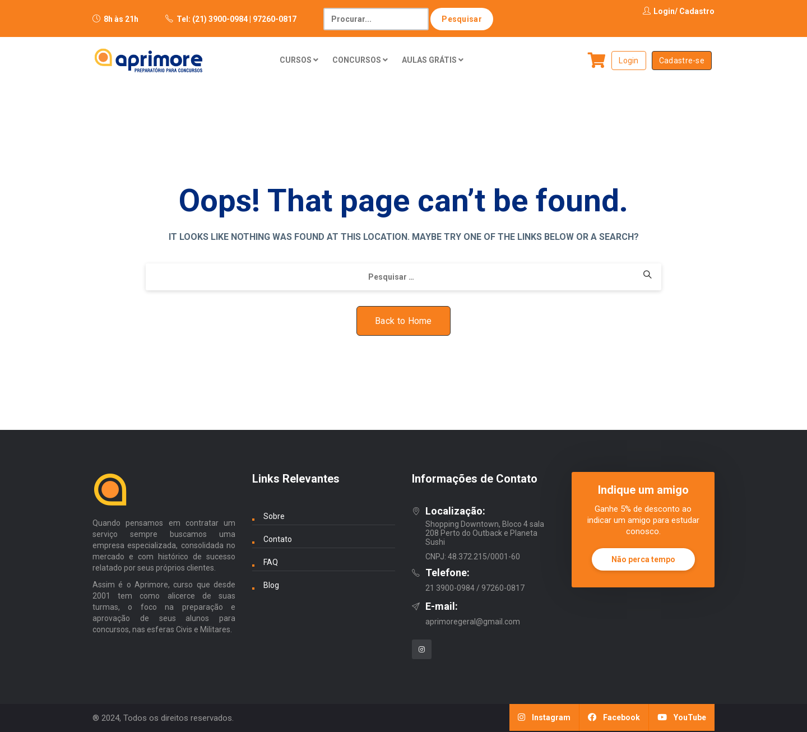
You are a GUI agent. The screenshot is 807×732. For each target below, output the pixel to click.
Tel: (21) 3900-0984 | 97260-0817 (236, 19)
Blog (271, 585)
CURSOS (299, 59)
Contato (277, 539)
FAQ (270, 562)
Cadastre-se (681, 60)
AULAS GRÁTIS (432, 59)
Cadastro (697, 11)
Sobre (274, 516)
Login (659, 11)
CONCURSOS (360, 59)
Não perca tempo (643, 559)
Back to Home (403, 321)
